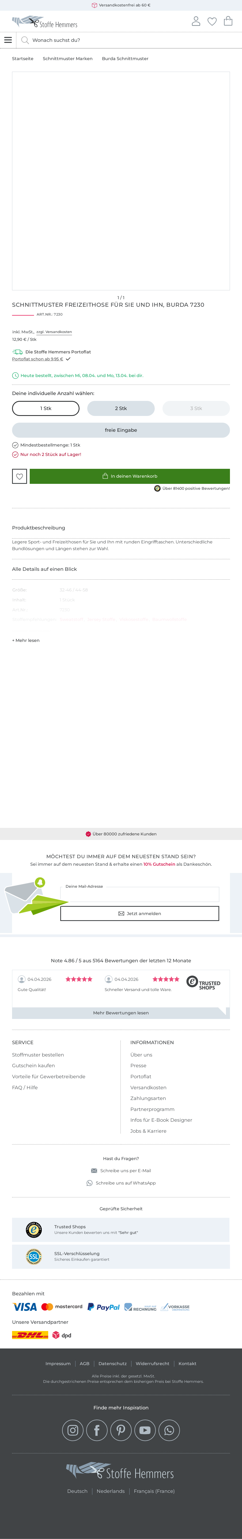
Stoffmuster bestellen (38, 1055)
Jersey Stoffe (101, 619)
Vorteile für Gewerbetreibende (48, 1077)
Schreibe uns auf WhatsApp (121, 1183)
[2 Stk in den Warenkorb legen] (121, 408)
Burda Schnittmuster (125, 59)
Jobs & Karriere (148, 1131)
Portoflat (140, 1077)
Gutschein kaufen (33, 1066)
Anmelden (196, 20)
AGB (84, 1363)
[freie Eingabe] (121, 430)
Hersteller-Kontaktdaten (32, 631)
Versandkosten (148, 1088)
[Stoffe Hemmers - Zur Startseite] (119, 1471)
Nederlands (110, 1490)
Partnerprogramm (152, 1109)
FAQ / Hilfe (25, 1088)
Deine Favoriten (212, 21)
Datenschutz (113, 1363)
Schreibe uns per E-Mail (121, 1171)
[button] (19, 476)
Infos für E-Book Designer (161, 1120)
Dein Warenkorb (228, 20)
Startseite (22, 59)
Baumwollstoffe (169, 619)
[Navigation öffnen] (8, 40)
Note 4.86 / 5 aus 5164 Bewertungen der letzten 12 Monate (121, 961)
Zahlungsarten (148, 1098)
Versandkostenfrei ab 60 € (121, 5)
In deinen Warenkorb (130, 476)
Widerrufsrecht (152, 1363)
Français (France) (154, 1490)
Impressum (58, 1363)
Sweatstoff (71, 619)
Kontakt (187, 1363)
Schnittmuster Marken (68, 59)
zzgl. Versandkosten (54, 332)
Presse (138, 1066)
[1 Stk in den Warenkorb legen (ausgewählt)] (46, 408)
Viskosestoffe (133, 619)
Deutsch (77, 1490)
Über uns (141, 1055)
